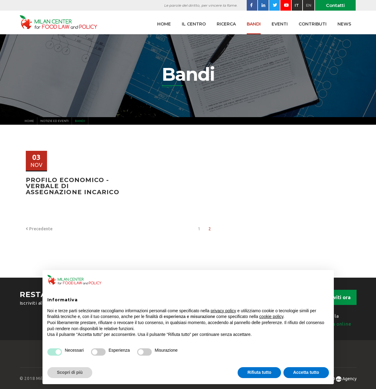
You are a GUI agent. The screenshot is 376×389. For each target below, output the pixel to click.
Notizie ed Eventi (54, 121)
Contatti (335, 5)
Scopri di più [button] (70, 372)
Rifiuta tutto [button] (259, 372)
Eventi (280, 24)
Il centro (194, 24)
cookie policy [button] (271, 316)
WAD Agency (341, 378)
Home (164, 24)
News (344, 24)
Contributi (313, 24)
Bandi (254, 24)
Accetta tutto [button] (306, 372)
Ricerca (226, 24)
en (308, 5)
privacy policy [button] (223, 310)
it (297, 5)
